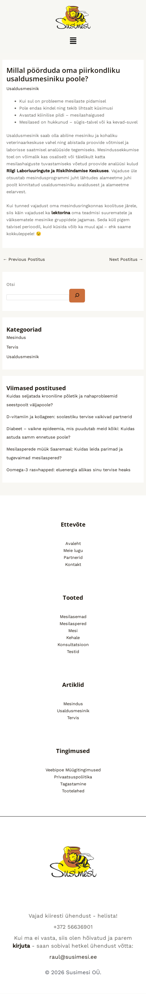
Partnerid (73, 557)
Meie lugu (73, 550)
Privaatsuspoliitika (73, 777)
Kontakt (73, 564)
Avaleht (73, 543)
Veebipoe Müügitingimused (73, 770)
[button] (73, 41)
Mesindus (16, 337)
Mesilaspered (73, 623)
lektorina (60, 212)
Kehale (73, 637)
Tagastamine (73, 784)
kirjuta (21, 946)
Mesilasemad (73, 616)
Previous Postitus (24, 259)
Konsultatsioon (73, 644)
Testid (73, 651)
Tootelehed (73, 791)
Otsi (10, 284)
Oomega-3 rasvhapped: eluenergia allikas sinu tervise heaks (68, 469)
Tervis (12, 347)
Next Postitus (126, 259)
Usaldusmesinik (22, 88)
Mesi (73, 630)
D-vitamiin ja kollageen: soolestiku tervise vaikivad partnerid (69, 416)
